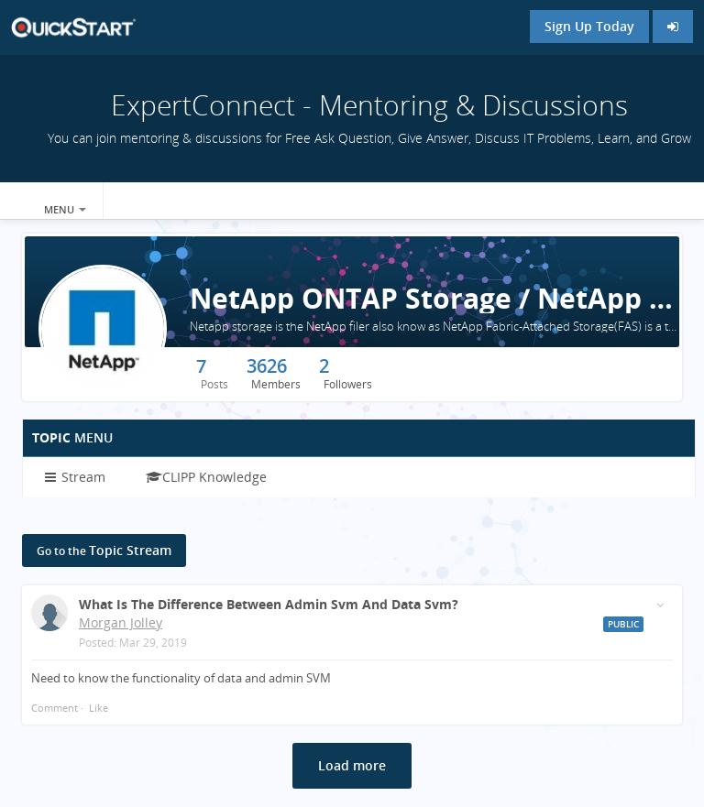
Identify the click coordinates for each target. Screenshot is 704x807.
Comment (54, 707)
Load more (352, 765)
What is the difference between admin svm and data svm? (268, 604)
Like (98, 707)
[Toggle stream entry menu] (660, 605)
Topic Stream (104, 550)
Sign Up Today (589, 26)
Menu (65, 209)
